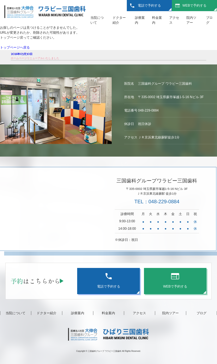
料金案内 (108, 313)
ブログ (201, 313)
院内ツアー (170, 313)
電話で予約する (149, 5)
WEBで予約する (194, 5)
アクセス (139, 313)
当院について (15, 313)
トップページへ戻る (15, 47)
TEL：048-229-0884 (156, 201)
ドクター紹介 (46, 313)
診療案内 (77, 313)
